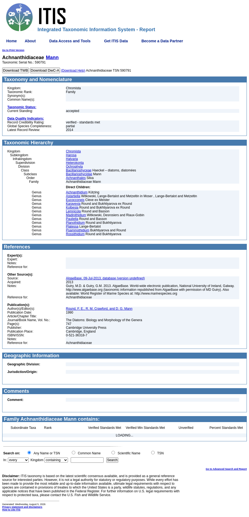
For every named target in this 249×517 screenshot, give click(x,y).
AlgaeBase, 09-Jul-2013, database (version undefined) (105, 278)
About (30, 41)
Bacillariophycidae (79, 174)
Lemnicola (73, 211)
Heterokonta (74, 163)
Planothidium (75, 223)
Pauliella (72, 219)
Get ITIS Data (116, 41)
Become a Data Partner (162, 41)
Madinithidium (76, 215)
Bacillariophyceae (78, 170)
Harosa (71, 155)
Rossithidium (75, 234)
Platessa (72, 226)
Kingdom (36, 460)
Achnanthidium (76, 192)
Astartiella (73, 196)
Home (11, 41)
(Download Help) (73, 70)
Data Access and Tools (70, 41)
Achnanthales (76, 178)
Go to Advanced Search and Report (226, 469)
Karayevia (73, 204)
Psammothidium (77, 230)
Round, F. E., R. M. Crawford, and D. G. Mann (99, 309)
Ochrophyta (74, 166)
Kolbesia (72, 207)
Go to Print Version (13, 50)
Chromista (73, 151)
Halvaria (72, 159)
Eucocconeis (75, 200)
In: (5, 460)
